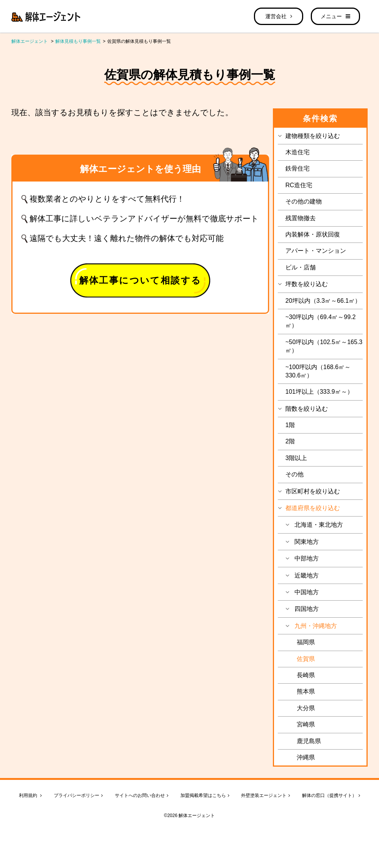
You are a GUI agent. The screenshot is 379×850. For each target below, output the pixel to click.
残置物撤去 (300, 218)
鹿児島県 (309, 741)
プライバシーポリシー (78, 795)
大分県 (306, 708)
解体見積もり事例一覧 (78, 41)
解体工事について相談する (140, 280)
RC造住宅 (298, 185)
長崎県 (306, 675)
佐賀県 (306, 659)
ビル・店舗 (300, 267)
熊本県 (306, 691)
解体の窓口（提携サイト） (331, 795)
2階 (290, 441)
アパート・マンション (315, 250)
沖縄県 (306, 757)
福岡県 (306, 642)
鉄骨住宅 (297, 168)
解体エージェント (29, 41)
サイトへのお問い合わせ (141, 795)
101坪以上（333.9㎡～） (319, 391)
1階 (290, 425)
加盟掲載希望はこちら (204, 795)
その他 (294, 474)
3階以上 (296, 458)
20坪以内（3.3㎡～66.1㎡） (323, 300)
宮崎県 (306, 724)
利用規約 (30, 795)
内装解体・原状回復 (312, 234)
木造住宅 (297, 152)
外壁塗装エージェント (265, 795)
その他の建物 (303, 201)
